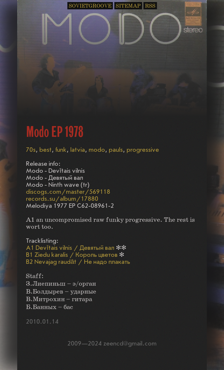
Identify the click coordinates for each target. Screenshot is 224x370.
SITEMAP (128, 6)
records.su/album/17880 (62, 199)
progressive (143, 150)
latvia (77, 150)
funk (60, 150)
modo (97, 150)
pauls (116, 150)
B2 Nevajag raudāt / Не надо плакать (78, 262)
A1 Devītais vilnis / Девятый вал (70, 248)
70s (31, 150)
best (45, 150)
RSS (150, 6)
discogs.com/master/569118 (68, 192)
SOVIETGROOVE (90, 6)
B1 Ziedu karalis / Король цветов (72, 255)
